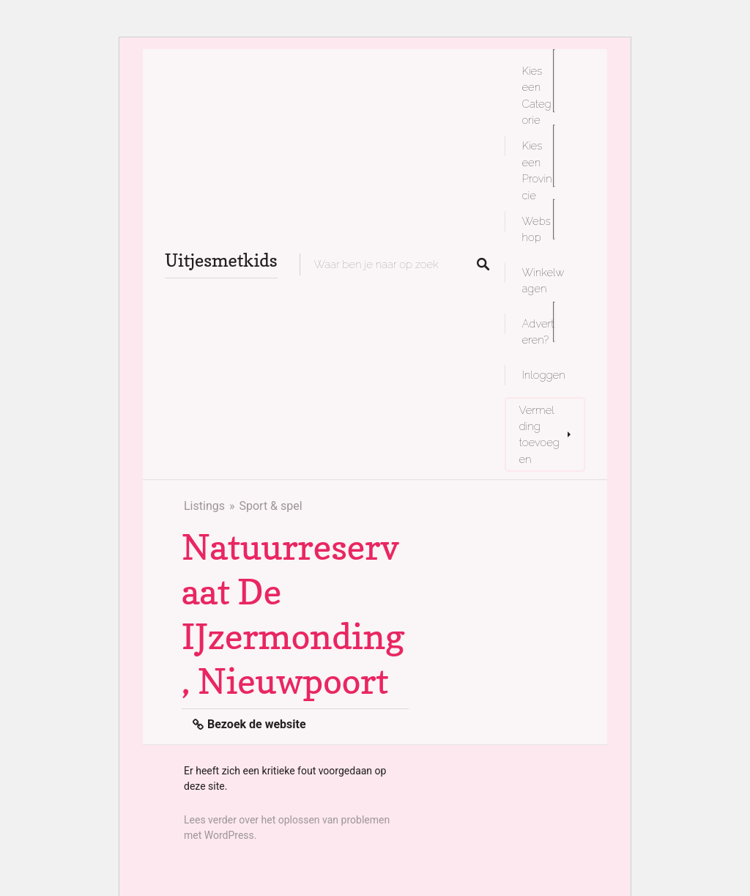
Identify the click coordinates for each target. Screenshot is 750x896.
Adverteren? (538, 331)
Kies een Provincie (537, 170)
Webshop (536, 229)
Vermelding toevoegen (539, 434)
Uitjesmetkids (221, 260)
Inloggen (543, 375)
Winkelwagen (543, 280)
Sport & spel (270, 506)
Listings (204, 506)
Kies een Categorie (537, 95)
